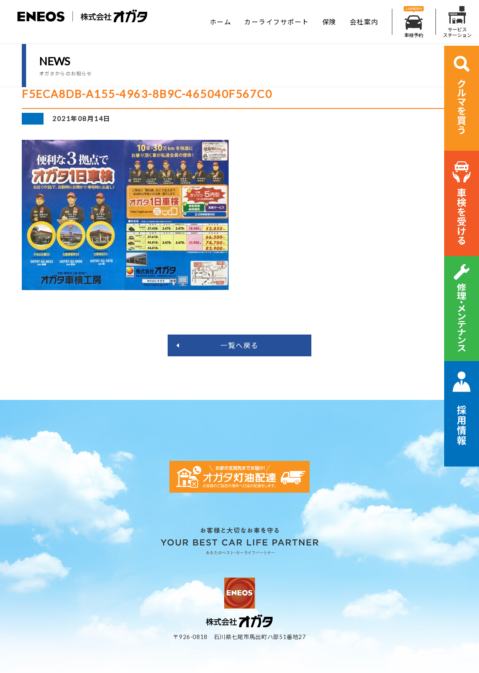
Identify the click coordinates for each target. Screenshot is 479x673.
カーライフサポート (276, 22)
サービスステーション (457, 22)
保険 (329, 22)
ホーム (221, 22)
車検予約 (413, 22)
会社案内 (364, 22)
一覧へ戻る (239, 345)
